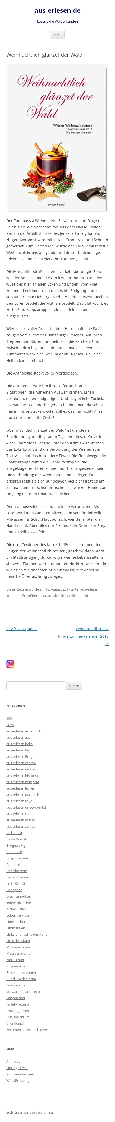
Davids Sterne (17, 877)
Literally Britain (18, 940)
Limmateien (15, 928)
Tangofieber (15, 997)
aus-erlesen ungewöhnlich (26, 807)
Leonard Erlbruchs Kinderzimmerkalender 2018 (83, 636)
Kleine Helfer (16, 909)
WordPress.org (18, 1080)
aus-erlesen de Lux (21, 769)
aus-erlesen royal (19, 801)
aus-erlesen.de (57, 10)
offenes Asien (16, 966)
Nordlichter (15, 959)
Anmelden (14, 1061)
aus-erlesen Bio (18, 750)
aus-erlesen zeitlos (20, 826)
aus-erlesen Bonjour (22, 756)
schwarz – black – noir (23, 991)
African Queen (21, 628)
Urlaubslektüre (54, 595)
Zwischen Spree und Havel (27, 1029)
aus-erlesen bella (19, 743)
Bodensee (14, 851)
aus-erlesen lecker (20, 788)
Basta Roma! (16, 839)
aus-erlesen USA (18, 813)
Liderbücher (15, 921)
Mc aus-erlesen (18, 947)
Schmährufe (31, 595)
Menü (58, 35)
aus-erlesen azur (19, 737)
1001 (10, 718)
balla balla (14, 832)
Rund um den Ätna (21, 978)
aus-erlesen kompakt (22, 781)
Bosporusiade (17, 858)
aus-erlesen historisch (23, 775)
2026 (10, 724)
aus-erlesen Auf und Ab (24, 731)
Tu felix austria (17, 1004)
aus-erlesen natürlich (22, 794)
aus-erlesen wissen (21, 820)
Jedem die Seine (18, 902)
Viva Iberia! (15, 1023)
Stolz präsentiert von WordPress (30, 1112)
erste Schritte (16, 883)
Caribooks (14, 864)
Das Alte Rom (16, 870)
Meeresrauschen (19, 953)
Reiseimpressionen (21, 972)
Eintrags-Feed (17, 1067)
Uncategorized (17, 1010)
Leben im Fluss (18, 915)
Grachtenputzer (18, 896)
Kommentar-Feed (20, 1074)
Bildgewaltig (15, 845)
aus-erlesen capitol (21, 762)
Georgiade (14, 889)
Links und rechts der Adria (26, 934)
